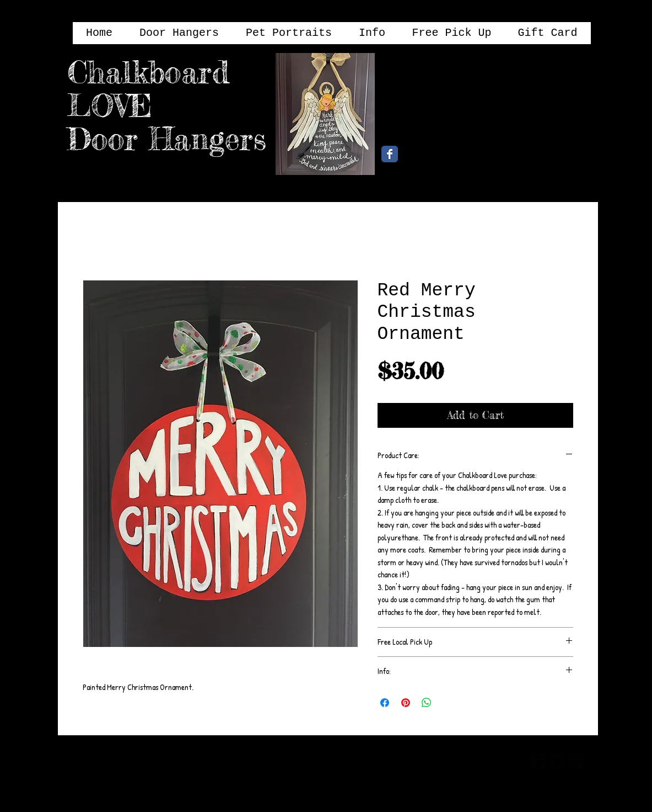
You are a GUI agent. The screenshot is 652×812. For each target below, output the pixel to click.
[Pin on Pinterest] (405, 702)
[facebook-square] (538, 761)
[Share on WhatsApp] (426, 702)
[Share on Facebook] (384, 702)
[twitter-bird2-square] (557, 761)
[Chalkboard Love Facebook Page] (389, 154)
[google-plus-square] (576, 761)
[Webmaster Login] (479, 760)
